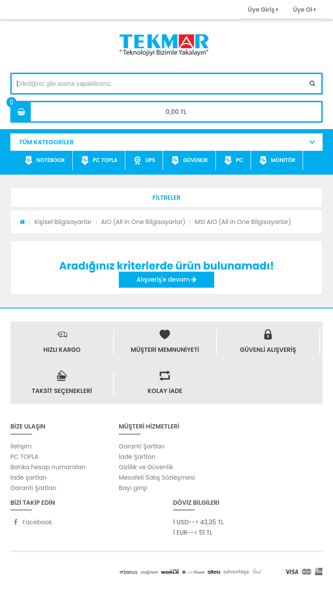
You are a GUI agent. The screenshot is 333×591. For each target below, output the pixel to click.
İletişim (21, 446)
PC (233, 161)
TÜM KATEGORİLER (46, 142)
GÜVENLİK (189, 161)
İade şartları (28, 477)
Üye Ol (304, 9)
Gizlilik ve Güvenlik (146, 467)
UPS (144, 161)
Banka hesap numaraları (47, 467)
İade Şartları (137, 456)
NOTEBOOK (44, 161)
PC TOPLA (99, 161)
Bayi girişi (133, 488)
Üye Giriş (263, 9)
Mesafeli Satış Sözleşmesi (157, 477)
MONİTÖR (277, 161)
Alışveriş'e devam (166, 279)
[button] (166, 198)
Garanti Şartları (33, 488)
